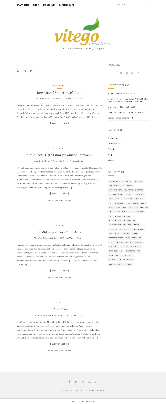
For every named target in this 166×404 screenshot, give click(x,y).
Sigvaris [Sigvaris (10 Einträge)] (124, 247)
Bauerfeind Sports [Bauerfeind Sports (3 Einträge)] (134, 190)
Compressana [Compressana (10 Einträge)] (115, 194)
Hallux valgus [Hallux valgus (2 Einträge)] (116, 203)
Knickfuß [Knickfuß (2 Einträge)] (121, 207)
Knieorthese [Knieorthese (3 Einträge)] (137, 212)
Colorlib (82, 390)
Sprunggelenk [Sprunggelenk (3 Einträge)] (116, 251)
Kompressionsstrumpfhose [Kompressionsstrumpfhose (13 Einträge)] (122, 220)
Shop (36, 5)
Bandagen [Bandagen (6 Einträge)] (114, 186)
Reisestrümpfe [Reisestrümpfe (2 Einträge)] (116, 238)
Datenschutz (66, 5)
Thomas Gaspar (75, 98)
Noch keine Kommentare (59, 200)
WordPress (100, 390)
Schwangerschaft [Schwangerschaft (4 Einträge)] (134, 242)
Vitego (59, 302)
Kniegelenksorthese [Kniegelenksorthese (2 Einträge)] (119, 212)
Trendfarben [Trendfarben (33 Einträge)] (115, 260)
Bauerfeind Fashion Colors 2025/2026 (126, 112)
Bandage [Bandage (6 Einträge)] (138, 181)
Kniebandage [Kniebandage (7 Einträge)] (142, 207)
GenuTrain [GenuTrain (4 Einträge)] (114, 199)
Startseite (23, 5)
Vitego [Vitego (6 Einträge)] (128, 264)
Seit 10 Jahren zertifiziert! (120, 118)
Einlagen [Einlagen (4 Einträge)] (139, 194)
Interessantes (114, 143)
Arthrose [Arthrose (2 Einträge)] (126, 181)
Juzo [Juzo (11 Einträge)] (111, 207)
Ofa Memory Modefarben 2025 (122, 107)
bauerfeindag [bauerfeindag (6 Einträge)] (115, 190)
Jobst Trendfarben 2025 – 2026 (122, 93)
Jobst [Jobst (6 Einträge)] (143, 203)
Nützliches (113, 149)
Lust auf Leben (59, 309)
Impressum (49, 5)
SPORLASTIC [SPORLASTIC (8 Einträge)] (136, 247)
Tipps (110, 154)
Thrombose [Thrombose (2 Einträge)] (128, 255)
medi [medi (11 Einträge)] (136, 225)
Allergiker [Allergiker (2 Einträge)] (114, 181)
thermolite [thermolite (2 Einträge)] (114, 255)
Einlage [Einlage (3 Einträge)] (128, 194)
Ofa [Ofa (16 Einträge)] (110, 233)
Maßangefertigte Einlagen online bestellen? (59, 155)
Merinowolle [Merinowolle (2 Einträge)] (136, 229)
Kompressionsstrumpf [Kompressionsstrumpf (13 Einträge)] (119, 216)
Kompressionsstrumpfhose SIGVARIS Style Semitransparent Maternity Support (128, 100)
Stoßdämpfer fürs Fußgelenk (59, 232)
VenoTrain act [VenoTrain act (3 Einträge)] (115, 264)
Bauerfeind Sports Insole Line (59, 92)
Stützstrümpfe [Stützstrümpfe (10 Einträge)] (133, 251)
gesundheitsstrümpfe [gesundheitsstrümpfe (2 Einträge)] (132, 199)
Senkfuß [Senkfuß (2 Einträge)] (113, 247)
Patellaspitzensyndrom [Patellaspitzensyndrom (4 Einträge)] (126, 233)
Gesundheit (59, 86)
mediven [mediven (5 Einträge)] (113, 229)
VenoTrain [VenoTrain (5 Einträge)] (129, 260)
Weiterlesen (59, 123)
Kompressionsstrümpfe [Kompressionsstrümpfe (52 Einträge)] (120, 225)
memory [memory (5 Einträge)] (124, 229)
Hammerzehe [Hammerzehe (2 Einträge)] (132, 203)
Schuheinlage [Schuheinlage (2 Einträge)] (115, 242)
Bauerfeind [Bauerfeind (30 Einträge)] (126, 186)
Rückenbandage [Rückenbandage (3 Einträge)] (133, 238)
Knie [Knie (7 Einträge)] (131, 207)
